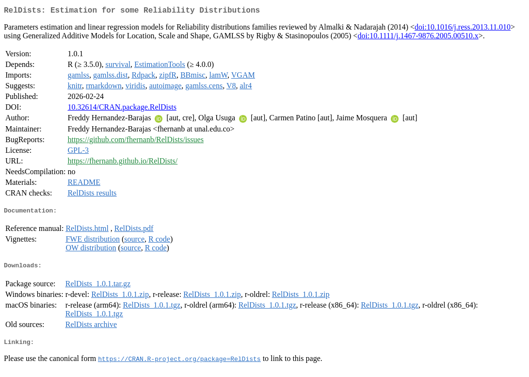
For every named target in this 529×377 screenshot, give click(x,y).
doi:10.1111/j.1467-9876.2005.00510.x (417, 37)
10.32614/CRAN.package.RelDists (121, 109)
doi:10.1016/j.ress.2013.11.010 (463, 29)
